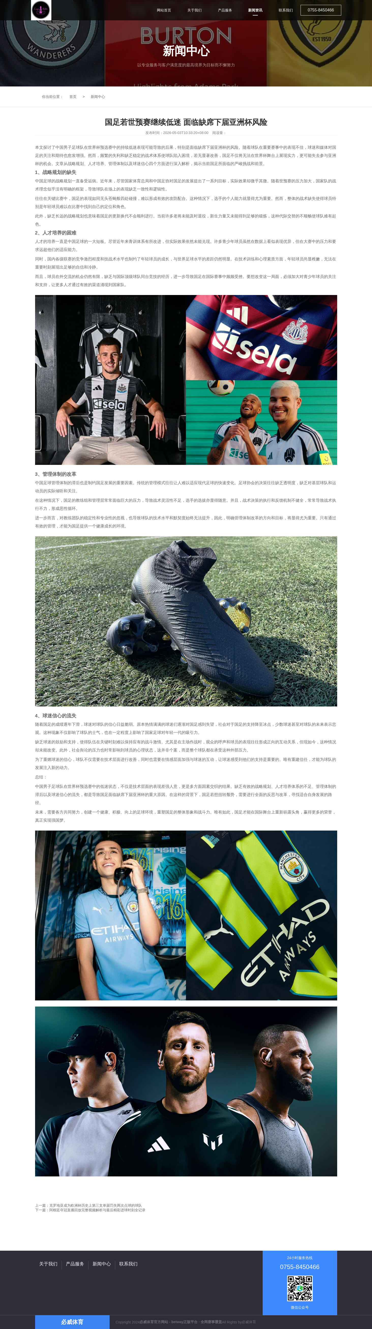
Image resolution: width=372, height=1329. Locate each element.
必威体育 (249, 1322)
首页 (73, 97)
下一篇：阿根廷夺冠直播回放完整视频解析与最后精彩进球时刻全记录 (90, 1210)
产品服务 (75, 1263)
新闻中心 (98, 97)
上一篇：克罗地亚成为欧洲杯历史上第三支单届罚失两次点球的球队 (88, 1205)
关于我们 (48, 1263)
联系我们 (128, 1263)
